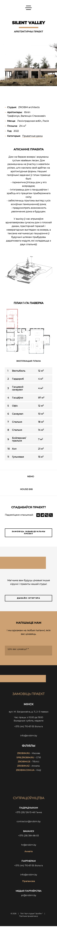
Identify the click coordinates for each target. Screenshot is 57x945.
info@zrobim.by (28, 735)
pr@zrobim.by (28, 895)
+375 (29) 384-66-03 (28, 835)
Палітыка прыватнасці (28, 916)
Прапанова (28, 881)
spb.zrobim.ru (25, 757)
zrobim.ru (23, 753)
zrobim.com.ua (25, 770)
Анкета (28, 851)
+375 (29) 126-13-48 (25, 812)
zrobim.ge (24, 761)
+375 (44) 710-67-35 (24, 726)
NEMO (30, 476)
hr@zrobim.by (28, 845)
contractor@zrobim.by (28, 821)
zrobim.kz (23, 766)
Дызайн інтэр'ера (28, 598)
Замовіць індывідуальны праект (28, 533)
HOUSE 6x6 (26, 489)
